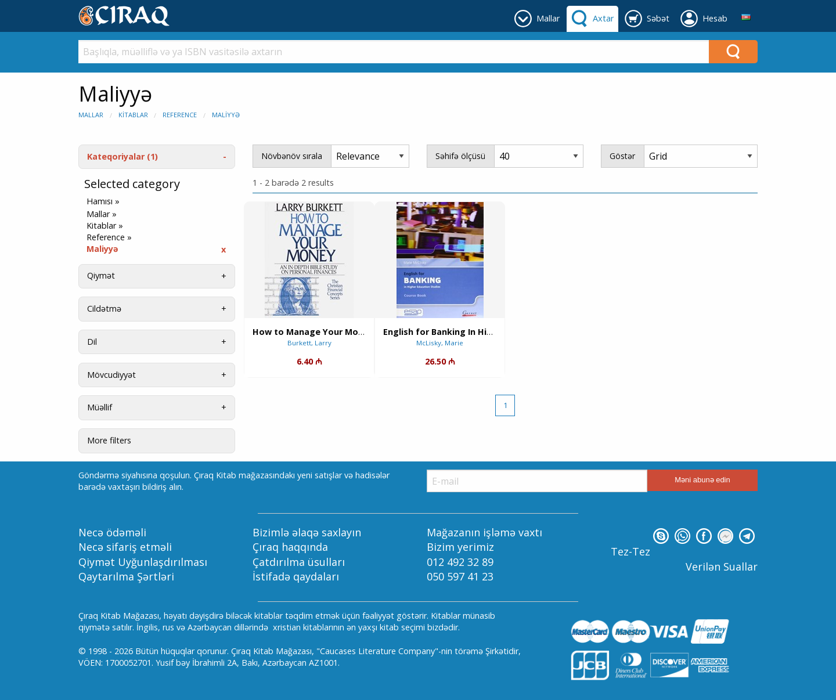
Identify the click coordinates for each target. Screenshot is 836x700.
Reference (180, 114)
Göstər (622, 155)
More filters (109, 440)
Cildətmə (104, 308)
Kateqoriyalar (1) (122, 156)
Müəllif (99, 407)
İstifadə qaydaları (296, 576)
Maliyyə (226, 114)
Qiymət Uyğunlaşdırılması (142, 562)
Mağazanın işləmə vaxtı (484, 532)
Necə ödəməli (112, 532)
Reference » (109, 237)
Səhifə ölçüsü (460, 155)
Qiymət (101, 275)
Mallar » (102, 214)
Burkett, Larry (309, 342)
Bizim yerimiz (460, 547)
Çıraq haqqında (290, 547)
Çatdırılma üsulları (299, 562)
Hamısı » (103, 201)
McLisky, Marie (439, 342)
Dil (92, 341)
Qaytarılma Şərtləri (126, 576)
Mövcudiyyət (111, 374)
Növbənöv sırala (291, 155)
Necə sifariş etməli (125, 547)
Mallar (90, 114)
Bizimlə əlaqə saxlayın (307, 532)
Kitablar (133, 114)
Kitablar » (105, 226)
